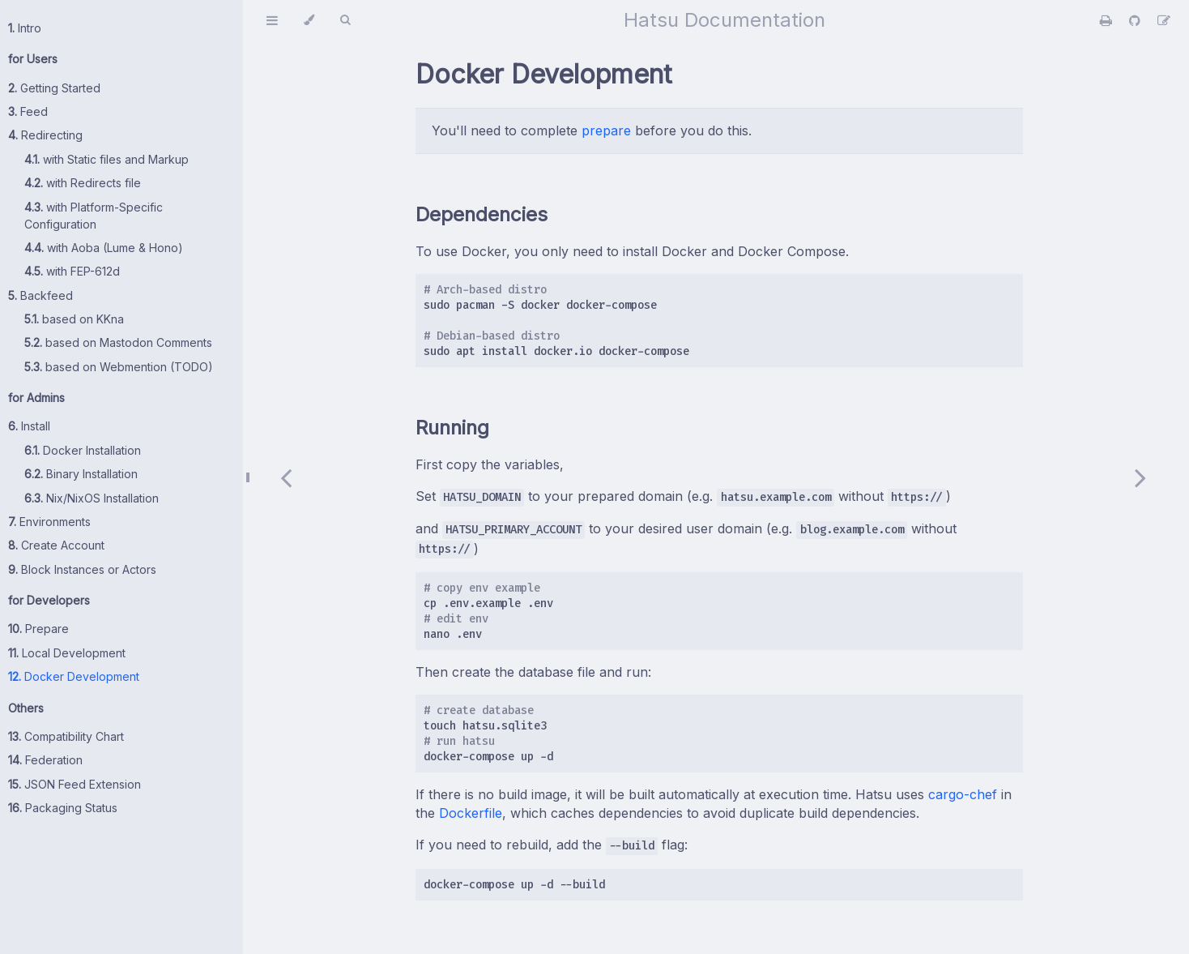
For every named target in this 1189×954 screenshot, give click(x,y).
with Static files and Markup (106, 159)
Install (29, 426)
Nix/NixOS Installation (91, 498)
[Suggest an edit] (1164, 20)
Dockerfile (470, 813)
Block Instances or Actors (82, 569)
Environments (49, 521)
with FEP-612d (72, 271)
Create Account (56, 545)
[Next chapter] (1140, 477)
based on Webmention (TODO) (118, 367)
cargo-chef (962, 794)
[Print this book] (1108, 20)
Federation (45, 760)
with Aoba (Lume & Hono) (103, 248)
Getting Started (54, 88)
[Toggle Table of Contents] (272, 20)
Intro (24, 28)
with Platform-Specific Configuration (93, 215)
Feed (28, 111)
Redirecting (45, 135)
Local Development (67, 653)
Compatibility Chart (66, 736)
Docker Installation (82, 450)
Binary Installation (81, 474)
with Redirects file (82, 183)
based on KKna (74, 319)
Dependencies (482, 214)
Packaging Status (62, 808)
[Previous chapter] (285, 477)
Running (452, 427)
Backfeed (40, 295)
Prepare (38, 628)
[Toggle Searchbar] (345, 20)
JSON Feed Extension (74, 784)
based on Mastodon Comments (118, 342)
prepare (606, 130)
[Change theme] (309, 20)
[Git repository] (1137, 20)
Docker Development (73, 676)
